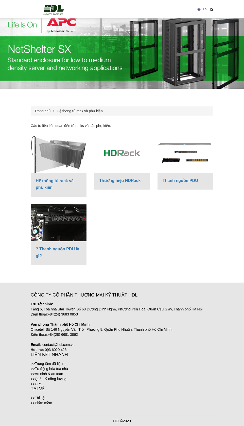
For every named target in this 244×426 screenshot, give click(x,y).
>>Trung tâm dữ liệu (47, 364)
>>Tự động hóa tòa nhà (49, 369)
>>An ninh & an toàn (47, 374)
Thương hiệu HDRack (120, 180)
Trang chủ (42, 111)
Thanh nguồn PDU (180, 180)
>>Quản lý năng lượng (48, 379)
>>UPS (36, 384)
